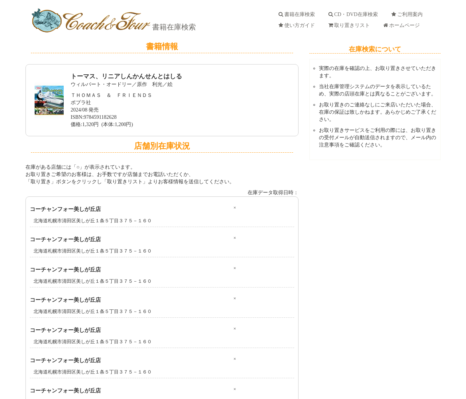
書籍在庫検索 (173, 27)
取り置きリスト (350, 25)
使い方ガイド (298, 25)
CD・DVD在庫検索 (354, 14)
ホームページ (402, 25)
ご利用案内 (408, 14)
